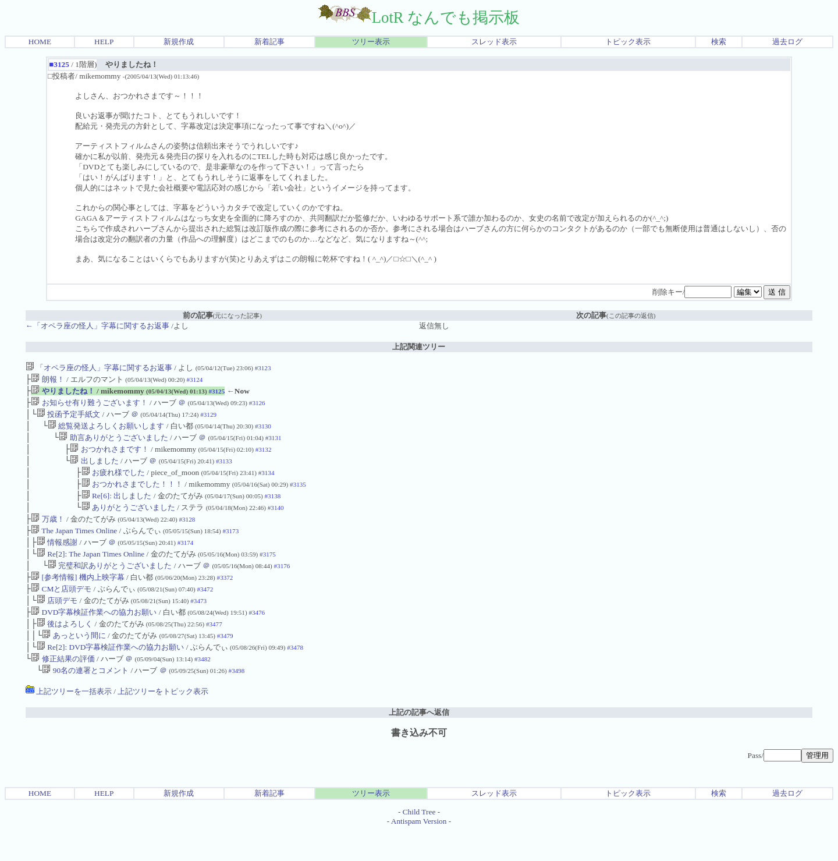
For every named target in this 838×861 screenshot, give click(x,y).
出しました (94, 470)
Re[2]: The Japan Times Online (90, 572)
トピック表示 (628, 41)
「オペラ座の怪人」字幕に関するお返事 (99, 367)
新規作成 (179, 41)
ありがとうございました (128, 521)
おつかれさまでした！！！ (132, 495)
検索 (718, 41)
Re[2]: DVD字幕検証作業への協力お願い (110, 675)
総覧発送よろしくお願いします (106, 431)
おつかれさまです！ (109, 457)
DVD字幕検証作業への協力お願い (94, 636)
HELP (103, 41)
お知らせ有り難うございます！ (89, 406)
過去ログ (787, 41)
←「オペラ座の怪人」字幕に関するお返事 (97, 325)
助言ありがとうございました (113, 444)
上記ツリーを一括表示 (69, 721)
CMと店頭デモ (61, 611)
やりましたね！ (62, 393)
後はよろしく (65, 649)
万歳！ (47, 534)
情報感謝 (57, 559)
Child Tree (419, 842)
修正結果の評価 (62, 687)
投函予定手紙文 (68, 418)
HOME (40, 41)
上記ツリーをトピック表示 (163, 721)
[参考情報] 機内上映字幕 (78, 598)
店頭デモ (57, 623)
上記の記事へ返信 (419, 742)
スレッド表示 (494, 41)
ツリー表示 (371, 41)
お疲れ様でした (113, 483)
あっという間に (73, 662)
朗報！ (47, 380)
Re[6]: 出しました (116, 508)
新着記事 (269, 41)
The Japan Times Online (74, 547)
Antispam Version (419, 851)
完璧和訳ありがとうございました (110, 585)
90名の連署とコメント (85, 700)
